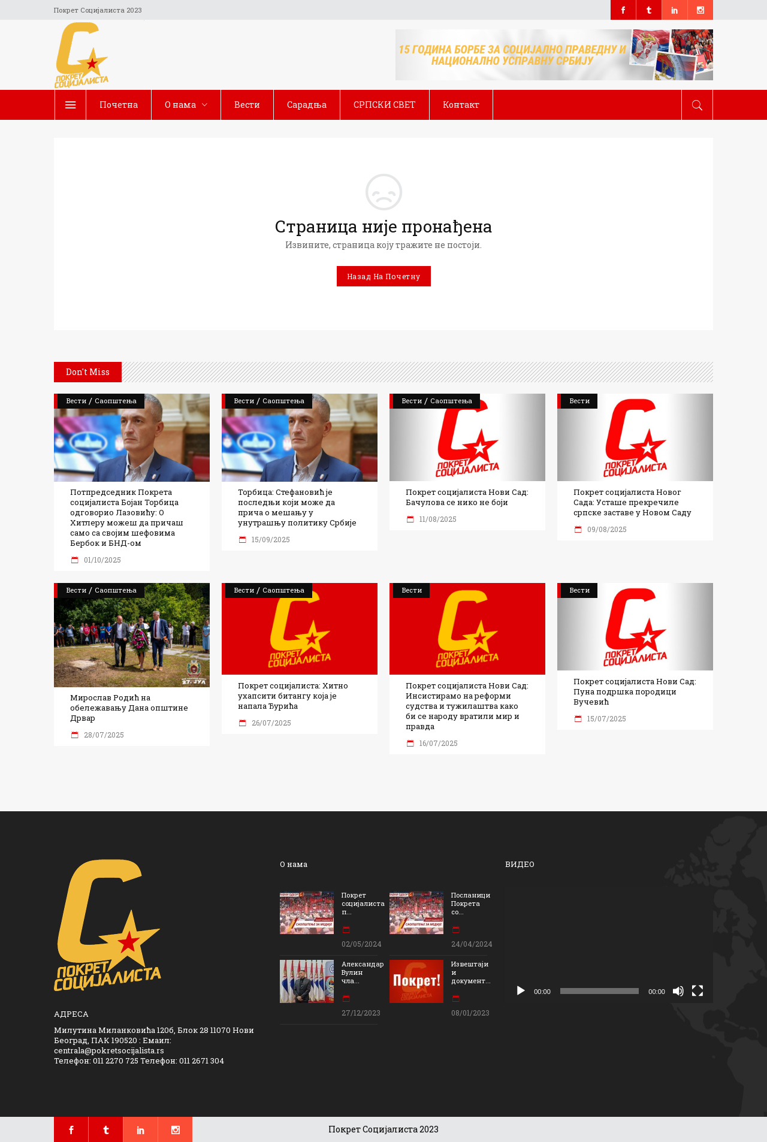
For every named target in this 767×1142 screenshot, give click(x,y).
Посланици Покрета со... (470, 903)
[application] (609, 945)
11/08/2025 (437, 519)
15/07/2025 (605, 718)
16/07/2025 (438, 743)
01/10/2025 (101, 559)
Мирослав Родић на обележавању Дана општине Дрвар (129, 708)
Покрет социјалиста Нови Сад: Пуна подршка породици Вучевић (634, 691)
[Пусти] (521, 991)
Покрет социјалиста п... (363, 903)
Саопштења (116, 400)
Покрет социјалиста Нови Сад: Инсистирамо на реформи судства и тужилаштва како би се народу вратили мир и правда (467, 706)
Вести (76, 400)
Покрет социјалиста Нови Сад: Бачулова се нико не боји (467, 497)
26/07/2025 (270, 722)
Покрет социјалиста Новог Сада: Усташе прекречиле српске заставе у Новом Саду (632, 502)
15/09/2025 (270, 539)
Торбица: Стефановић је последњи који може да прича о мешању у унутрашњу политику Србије (297, 507)
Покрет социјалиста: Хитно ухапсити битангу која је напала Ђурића (293, 696)
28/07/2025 (103, 734)
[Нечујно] (678, 991)
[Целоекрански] (697, 991)
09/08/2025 (606, 529)
